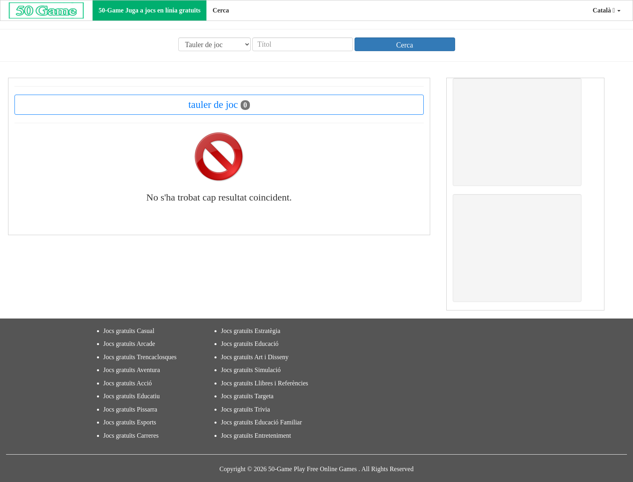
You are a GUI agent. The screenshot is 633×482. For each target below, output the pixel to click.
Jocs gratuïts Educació (249, 343)
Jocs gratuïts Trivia (245, 409)
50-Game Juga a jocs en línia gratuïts (149, 10)
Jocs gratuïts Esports (130, 422)
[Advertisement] (517, 132)
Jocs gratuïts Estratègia (250, 330)
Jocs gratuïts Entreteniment (256, 435)
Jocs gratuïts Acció (127, 383)
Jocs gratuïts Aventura (131, 369)
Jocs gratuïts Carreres (131, 435)
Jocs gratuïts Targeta (247, 396)
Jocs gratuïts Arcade (129, 343)
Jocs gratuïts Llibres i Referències (264, 383)
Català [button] (607, 10)
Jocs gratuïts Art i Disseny (255, 357)
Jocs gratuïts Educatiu (131, 396)
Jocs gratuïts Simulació (250, 369)
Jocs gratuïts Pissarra (130, 409)
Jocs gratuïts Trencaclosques (140, 357)
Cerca (220, 10)
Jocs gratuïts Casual (129, 330)
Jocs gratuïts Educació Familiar (261, 422)
